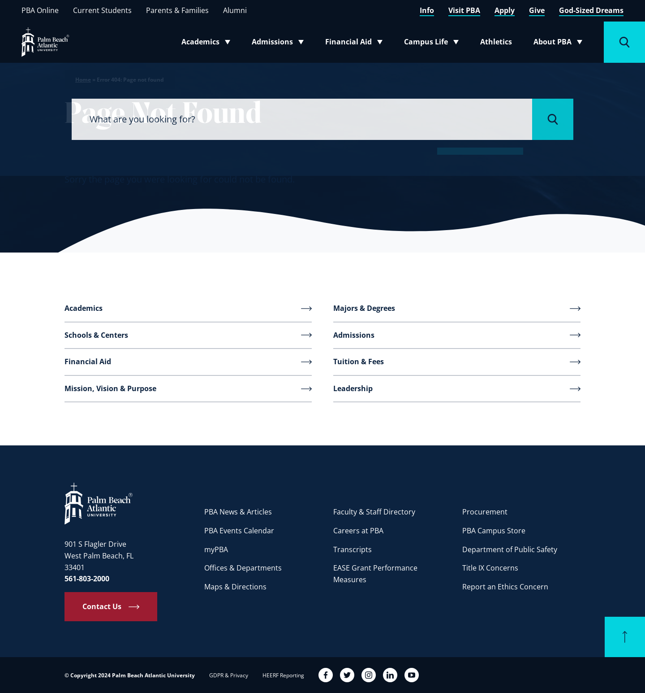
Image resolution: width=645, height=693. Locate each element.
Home (83, 79)
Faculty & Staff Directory (374, 512)
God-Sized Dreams (591, 10)
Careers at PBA (358, 531)
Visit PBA (464, 10)
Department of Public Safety (509, 549)
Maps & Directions (235, 587)
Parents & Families (177, 10)
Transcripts (352, 549)
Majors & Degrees (364, 308)
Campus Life (433, 43)
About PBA (560, 43)
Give (537, 10)
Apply (504, 10)
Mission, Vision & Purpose (110, 388)
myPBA (216, 549)
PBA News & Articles (238, 512)
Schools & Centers (96, 335)
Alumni (235, 10)
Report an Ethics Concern (505, 587)
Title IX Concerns (490, 568)
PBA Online (40, 10)
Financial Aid (354, 43)
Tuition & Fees (358, 361)
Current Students (102, 10)
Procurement (484, 512)
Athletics (496, 42)
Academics (208, 43)
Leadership (353, 388)
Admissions (280, 43)
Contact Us (101, 606)
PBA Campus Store (493, 531)
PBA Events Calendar (239, 531)
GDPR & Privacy (228, 675)
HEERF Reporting (283, 675)
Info (427, 10)
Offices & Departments (243, 568)
